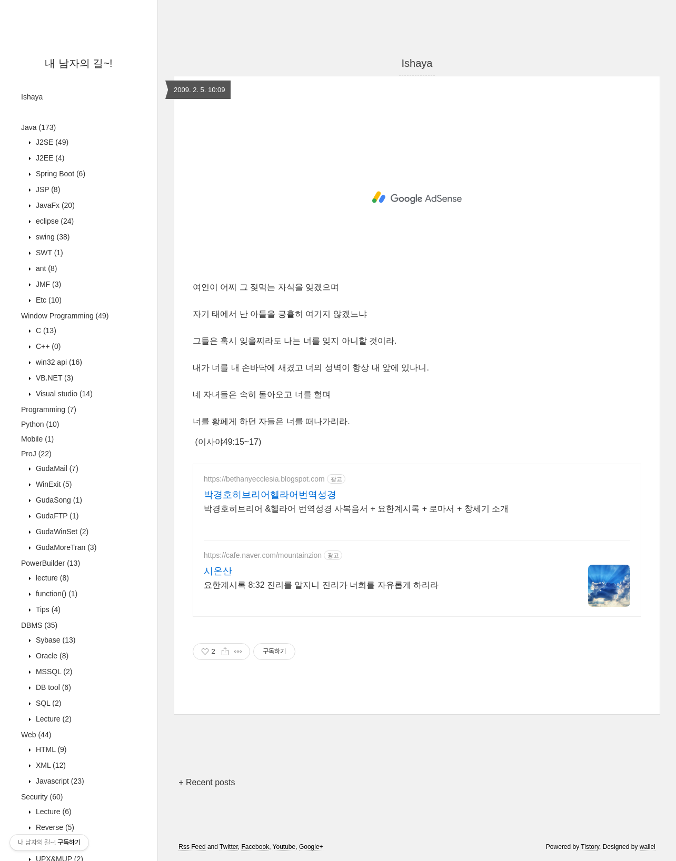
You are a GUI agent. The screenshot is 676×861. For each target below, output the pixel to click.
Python (40, 424)
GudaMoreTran (65, 547)
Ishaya (32, 97)
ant (45, 268)
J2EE (49, 158)
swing (51, 237)
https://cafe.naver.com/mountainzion (263, 555)
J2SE (51, 142)
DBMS (39, 625)
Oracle (51, 656)
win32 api (58, 362)
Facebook (255, 846)
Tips (47, 609)
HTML (50, 749)
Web (36, 734)
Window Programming (65, 316)
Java (38, 127)
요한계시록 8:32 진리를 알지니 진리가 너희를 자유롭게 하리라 (321, 584)
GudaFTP (56, 516)
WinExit (53, 484)
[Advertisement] (417, 198)
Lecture (53, 719)
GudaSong (58, 500)
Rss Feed (191, 846)
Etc (48, 300)
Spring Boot (59, 173)
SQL (47, 703)
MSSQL (53, 671)
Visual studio (63, 393)
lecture (51, 578)
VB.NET (53, 378)
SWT (48, 252)
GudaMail (56, 468)
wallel (647, 846)
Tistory (590, 846)
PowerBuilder (50, 563)
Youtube (284, 846)
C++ (47, 346)
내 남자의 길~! (78, 63)
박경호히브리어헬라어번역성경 (270, 494)
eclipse (54, 221)
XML (50, 765)
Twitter (229, 846)
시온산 (218, 571)
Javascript (59, 781)
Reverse (54, 827)
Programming (48, 409)
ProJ (36, 453)
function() (55, 593)
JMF (47, 284)
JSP (47, 189)
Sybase (54, 640)
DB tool (52, 687)
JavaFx (54, 205)
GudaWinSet (61, 531)
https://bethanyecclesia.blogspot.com (264, 479)
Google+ (311, 846)
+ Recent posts (206, 782)
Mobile (37, 439)
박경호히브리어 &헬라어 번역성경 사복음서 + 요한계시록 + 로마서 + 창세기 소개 (356, 508)
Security (42, 797)
